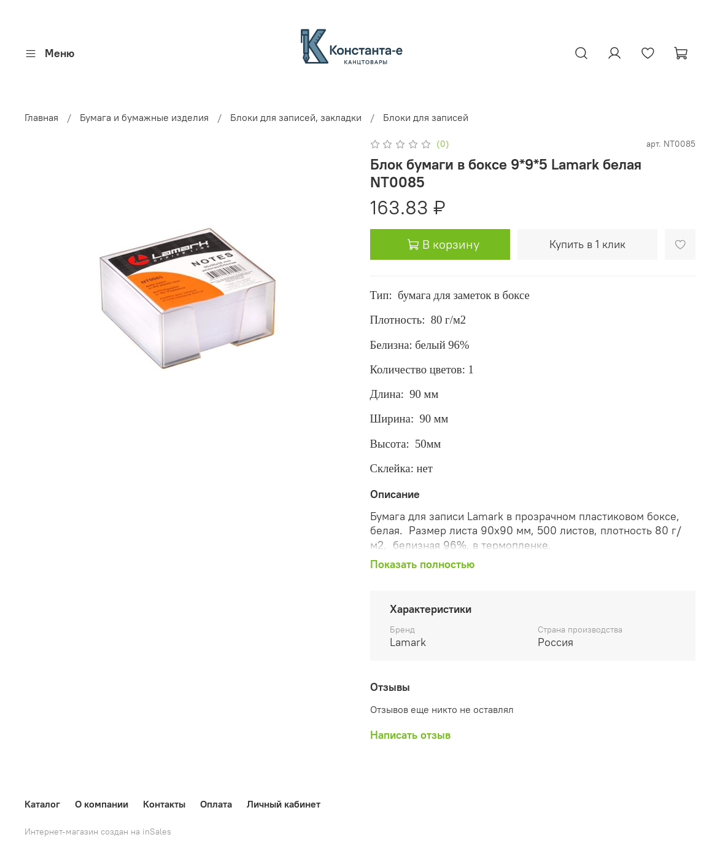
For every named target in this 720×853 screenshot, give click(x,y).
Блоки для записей (425, 117)
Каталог (42, 804)
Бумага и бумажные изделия (144, 117)
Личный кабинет (283, 804)
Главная (41, 117)
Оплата (216, 804)
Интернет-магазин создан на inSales (98, 831)
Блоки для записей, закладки (296, 117)
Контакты (164, 804)
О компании (101, 804)
